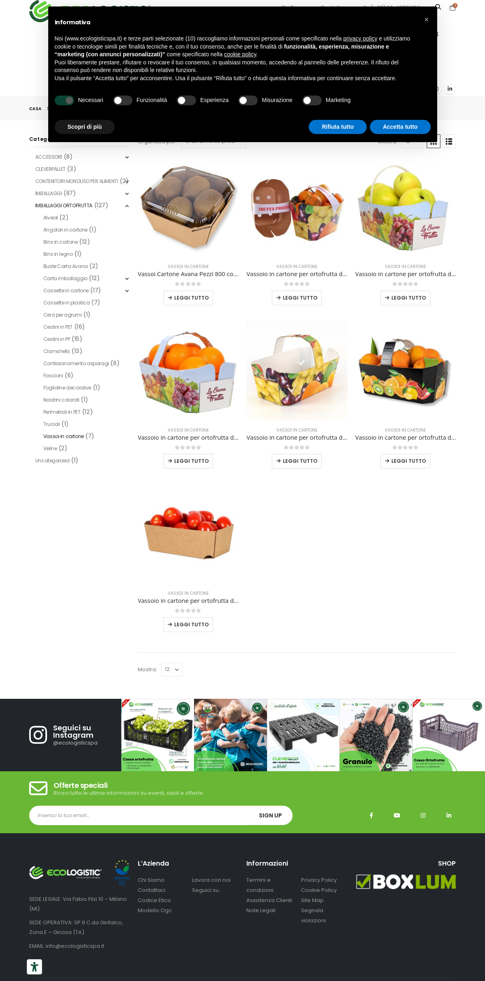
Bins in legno (58, 254)
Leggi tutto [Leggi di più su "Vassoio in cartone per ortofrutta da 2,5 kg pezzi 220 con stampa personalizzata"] (408, 297)
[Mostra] (171, 670)
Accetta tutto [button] (400, 126)
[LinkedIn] (449, 88)
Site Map (312, 900)
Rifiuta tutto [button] (338, 126)
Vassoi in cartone (188, 267)
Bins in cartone (60, 241)
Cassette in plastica (66, 302)
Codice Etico (154, 900)
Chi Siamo (151, 880)
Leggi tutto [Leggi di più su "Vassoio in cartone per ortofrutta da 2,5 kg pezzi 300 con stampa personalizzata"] (191, 461)
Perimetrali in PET (61, 412)
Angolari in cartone (65, 229)
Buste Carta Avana (65, 266)
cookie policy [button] (240, 54)
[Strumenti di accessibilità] (34, 967)
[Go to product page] (188, 206)
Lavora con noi (211, 880)
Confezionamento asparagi (76, 363)
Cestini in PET (58, 326)
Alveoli (50, 217)
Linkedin (449, 815)
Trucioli (51, 424)
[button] (449, 141)
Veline (50, 448)
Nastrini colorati (61, 399)
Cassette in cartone (66, 290)
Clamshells (56, 351)
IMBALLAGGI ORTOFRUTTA (63, 205)
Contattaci (151, 890)
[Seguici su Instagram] (75, 734)
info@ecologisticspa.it (75, 946)
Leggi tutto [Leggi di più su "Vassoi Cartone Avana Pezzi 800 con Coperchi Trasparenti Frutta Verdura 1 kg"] (191, 297)
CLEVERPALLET (50, 169)
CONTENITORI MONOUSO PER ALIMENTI (76, 181)
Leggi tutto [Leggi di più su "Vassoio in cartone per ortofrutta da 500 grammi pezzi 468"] (191, 624)
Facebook (371, 815)
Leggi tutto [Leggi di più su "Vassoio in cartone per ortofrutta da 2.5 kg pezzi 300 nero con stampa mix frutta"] (408, 461)
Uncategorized (52, 460)
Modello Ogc (155, 910)
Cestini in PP (56, 339)
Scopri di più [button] (85, 126)
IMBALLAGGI (48, 193)
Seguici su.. (206, 890)
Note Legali (261, 910)
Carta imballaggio (65, 278)
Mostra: (147, 669)
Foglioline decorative (67, 387)
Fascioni (53, 375)
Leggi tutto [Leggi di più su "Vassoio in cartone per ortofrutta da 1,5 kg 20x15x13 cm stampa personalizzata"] (300, 297)
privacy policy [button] (360, 38)
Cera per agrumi (62, 314)
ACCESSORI (48, 156)
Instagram (423, 815)
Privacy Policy (319, 880)
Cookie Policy (319, 890)
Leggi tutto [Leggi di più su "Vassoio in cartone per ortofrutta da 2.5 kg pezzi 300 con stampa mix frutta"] (300, 461)
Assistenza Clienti (269, 900)
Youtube (397, 815)
